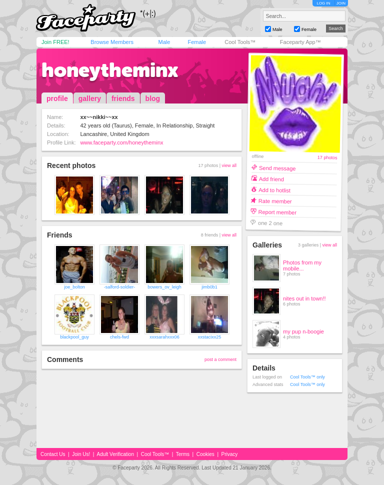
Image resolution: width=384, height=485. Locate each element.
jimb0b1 (210, 287)
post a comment (220, 359)
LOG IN (323, 3)
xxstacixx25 (210, 337)
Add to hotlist (274, 189)
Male (164, 42)
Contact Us (52, 454)
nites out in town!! (304, 299)
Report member (277, 211)
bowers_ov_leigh (165, 287)
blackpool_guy (74, 337)
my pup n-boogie (303, 331)
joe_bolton (74, 287)
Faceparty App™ (300, 42)
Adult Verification (115, 454)
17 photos (328, 157)
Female (197, 42)
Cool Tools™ (240, 42)
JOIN (341, 3)
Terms (183, 454)
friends (123, 98)
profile (57, 98)
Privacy (230, 454)
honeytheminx (110, 70)
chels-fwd (119, 337)
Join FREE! (56, 42)
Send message (277, 167)
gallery (89, 98)
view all (229, 165)
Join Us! (81, 454)
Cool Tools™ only (307, 377)
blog (153, 98)
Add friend (271, 179)
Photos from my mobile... (302, 266)
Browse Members (112, 42)
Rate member (275, 201)
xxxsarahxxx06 (165, 337)
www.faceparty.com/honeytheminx (121, 143)
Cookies (205, 454)
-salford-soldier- (120, 287)
